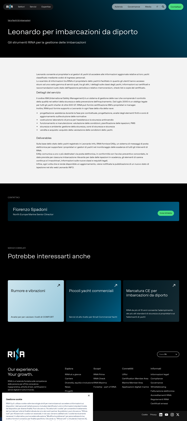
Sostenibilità (71, 395)
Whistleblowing (158, 387)
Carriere (69, 379)
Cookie (145, 415)
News (67, 387)
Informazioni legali (160, 374)
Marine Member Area (132, 383)
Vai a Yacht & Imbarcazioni (19, 20)
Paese (168, 354)
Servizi (33, 6)
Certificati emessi (159, 404)
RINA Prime (99, 374)
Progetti (69, 391)
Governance (134, 6)
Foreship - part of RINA (105, 387)
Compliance (157, 379)
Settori (21, 6)
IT (157, 6)
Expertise (46, 6)
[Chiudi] (89, 399)
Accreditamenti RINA (161, 395)
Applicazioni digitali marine (135, 387)
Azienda (119, 6)
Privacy (153, 415)
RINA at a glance (73, 374)
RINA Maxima (100, 383)
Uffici (124, 374)
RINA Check (99, 379)
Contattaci (176, 7)
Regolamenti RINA (160, 399)
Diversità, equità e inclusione (79, 383)
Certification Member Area (135, 379)
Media (148, 6)
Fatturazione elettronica (162, 391)
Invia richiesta (166, 213)
